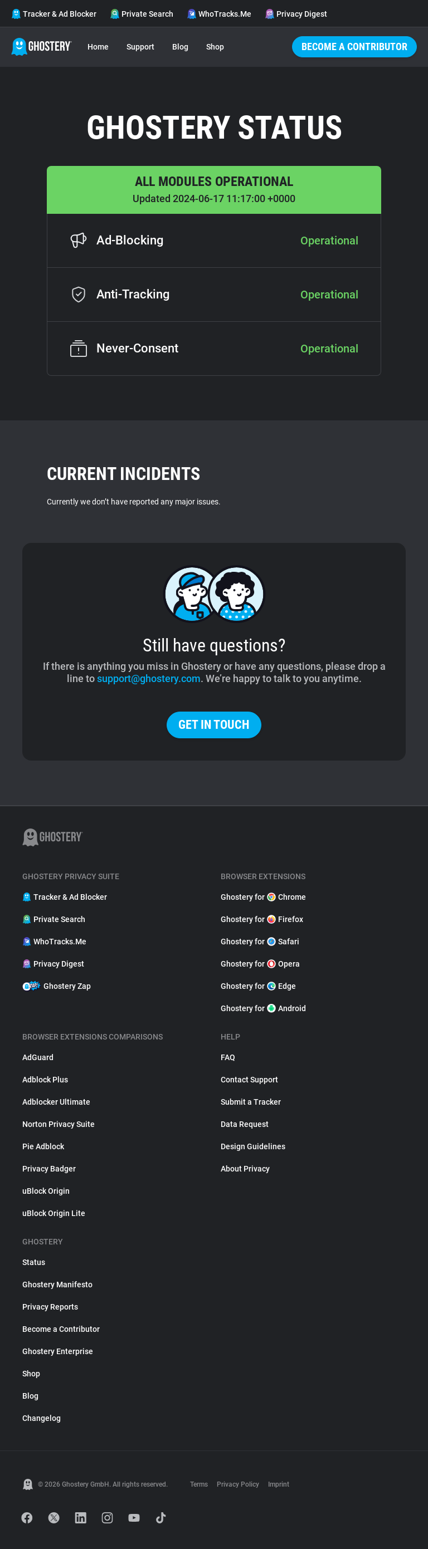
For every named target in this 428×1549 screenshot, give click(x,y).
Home (98, 46)
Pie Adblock (43, 1146)
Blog (180, 46)
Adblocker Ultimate (56, 1101)
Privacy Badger (49, 1168)
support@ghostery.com (149, 678)
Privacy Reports (50, 1306)
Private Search (141, 14)
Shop (215, 46)
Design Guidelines (253, 1146)
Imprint (278, 1484)
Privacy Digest (296, 14)
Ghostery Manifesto (57, 1284)
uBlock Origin (46, 1191)
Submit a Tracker (251, 1101)
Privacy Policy (238, 1484)
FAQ (228, 1057)
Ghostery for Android (263, 1008)
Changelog (41, 1418)
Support (140, 46)
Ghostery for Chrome (263, 897)
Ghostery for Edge (258, 986)
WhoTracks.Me (219, 14)
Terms (199, 1484)
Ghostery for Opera (260, 963)
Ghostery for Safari (260, 941)
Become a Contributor (354, 46)
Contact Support (249, 1079)
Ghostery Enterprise (57, 1351)
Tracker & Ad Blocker (53, 14)
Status (33, 1262)
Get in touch (214, 725)
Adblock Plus (45, 1079)
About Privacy (245, 1168)
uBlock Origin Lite (53, 1213)
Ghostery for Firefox (262, 919)
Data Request (245, 1124)
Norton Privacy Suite (58, 1124)
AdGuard (38, 1057)
